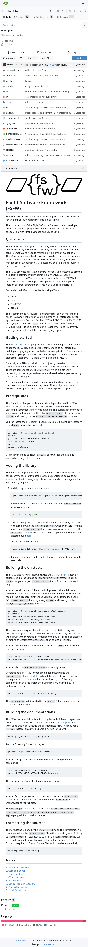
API (54, 944)
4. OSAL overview (15, 877)
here (28, 535)
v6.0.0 (8, 905)
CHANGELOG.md (14, 134)
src (7, 107)
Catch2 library (59, 574)
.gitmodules (11, 128)
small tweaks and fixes (36, 118)
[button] (21, 58)
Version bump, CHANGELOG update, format (46, 107)
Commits (15, 52)
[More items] (84, 17)
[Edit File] (82, 168)
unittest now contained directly (40, 128)
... (70, 65)
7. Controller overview (17, 887)
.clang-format (12, 118)
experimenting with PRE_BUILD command (45, 144)
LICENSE (10, 150)
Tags (72, 52)
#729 (52, 64)
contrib (9, 86)
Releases (6, 899)
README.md (12, 160)
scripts (9, 102)
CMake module (30, 676)
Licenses (47, 944)
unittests (10, 112)
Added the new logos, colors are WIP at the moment (50, 155)
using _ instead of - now (36, 86)
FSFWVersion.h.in (14, 144)
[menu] (36, 944)
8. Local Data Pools (16, 890)
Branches (44, 52)
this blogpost (63, 722)
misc (8, 96)
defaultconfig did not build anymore (42, 96)
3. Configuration (14, 874)
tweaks (28, 81)
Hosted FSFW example (22, 344)
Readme (7, 40)
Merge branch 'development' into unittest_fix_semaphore (52, 112)
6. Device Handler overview (20, 883)
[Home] (5, 3)
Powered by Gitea (23, 940)
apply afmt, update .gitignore (39, 123)
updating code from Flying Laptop (41, 150)
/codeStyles (14, 70)
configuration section (65, 385)
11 (63, 11)
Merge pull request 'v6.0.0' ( (36, 64)
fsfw (8, 11)
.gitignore (10, 123)
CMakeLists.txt (13, 139)
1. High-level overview (17, 867)
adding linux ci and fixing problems (42, 75)
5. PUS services (14, 880)
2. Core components (17, 870)
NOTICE (9, 155)
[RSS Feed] (50, 11)
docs (8, 91)
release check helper (35, 102)
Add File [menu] (47, 58)
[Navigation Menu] (84, 3)
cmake (9, 81)
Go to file (32, 58)
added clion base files (35, 70)
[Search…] (84, 25)
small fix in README (34, 160)
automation (11, 75)
